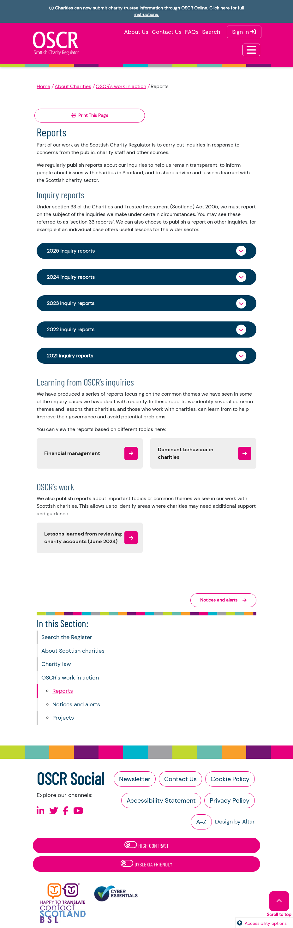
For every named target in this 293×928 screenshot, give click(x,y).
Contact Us (167, 31)
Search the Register (66, 637)
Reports (62, 691)
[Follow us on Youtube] (78, 811)
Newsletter (134, 779)
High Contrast (146, 845)
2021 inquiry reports (70, 355)
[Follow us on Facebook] (66, 811)
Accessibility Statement (161, 800)
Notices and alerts (76, 704)
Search (211, 31)
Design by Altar (235, 821)
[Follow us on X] (53, 811)
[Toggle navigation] (251, 50)
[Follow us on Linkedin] (41, 811)
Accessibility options (266, 923)
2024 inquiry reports (71, 277)
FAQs (192, 31)
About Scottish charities (73, 651)
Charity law (56, 664)
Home (43, 86)
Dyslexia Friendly (146, 864)
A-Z (201, 822)
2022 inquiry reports (70, 329)
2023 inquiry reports (70, 303)
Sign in (244, 31)
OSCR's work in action (121, 86)
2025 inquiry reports (71, 251)
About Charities (73, 86)
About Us (136, 31)
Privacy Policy (229, 800)
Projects (63, 717)
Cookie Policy (230, 779)
